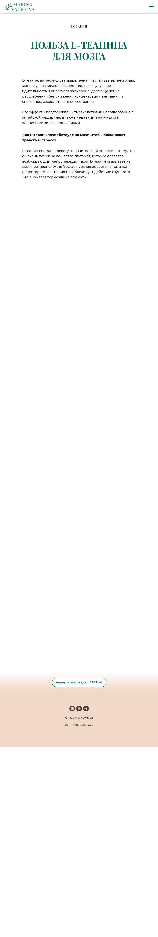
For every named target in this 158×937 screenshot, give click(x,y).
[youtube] (79, 708)
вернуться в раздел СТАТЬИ (79, 682)
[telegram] (86, 708)
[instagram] (72, 708)
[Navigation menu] (151, 7)
